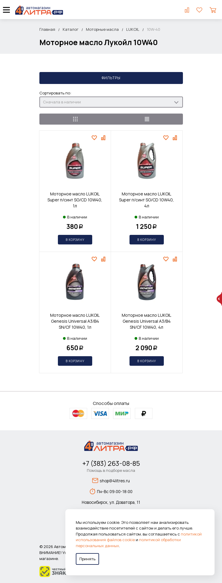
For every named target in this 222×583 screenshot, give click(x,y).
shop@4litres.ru (111, 480)
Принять (87, 558)
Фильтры (111, 77)
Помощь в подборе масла (111, 470)
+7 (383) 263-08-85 (111, 463)
